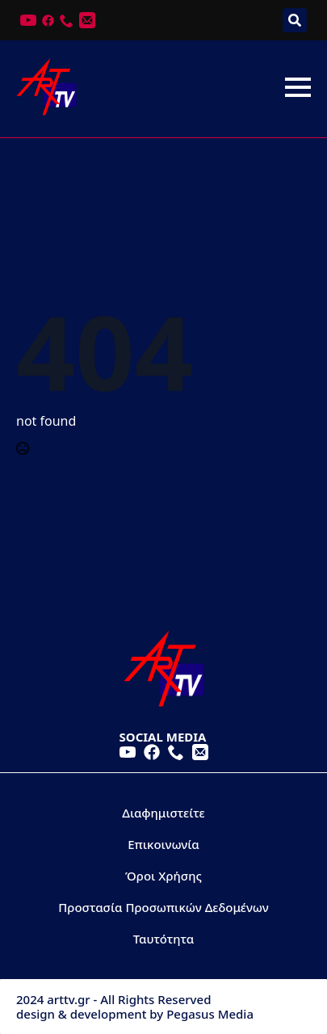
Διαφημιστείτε (163, 813)
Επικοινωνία (163, 844)
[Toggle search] (295, 20)
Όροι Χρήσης (163, 876)
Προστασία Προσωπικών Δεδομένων (163, 907)
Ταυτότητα (164, 939)
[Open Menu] (298, 87)
